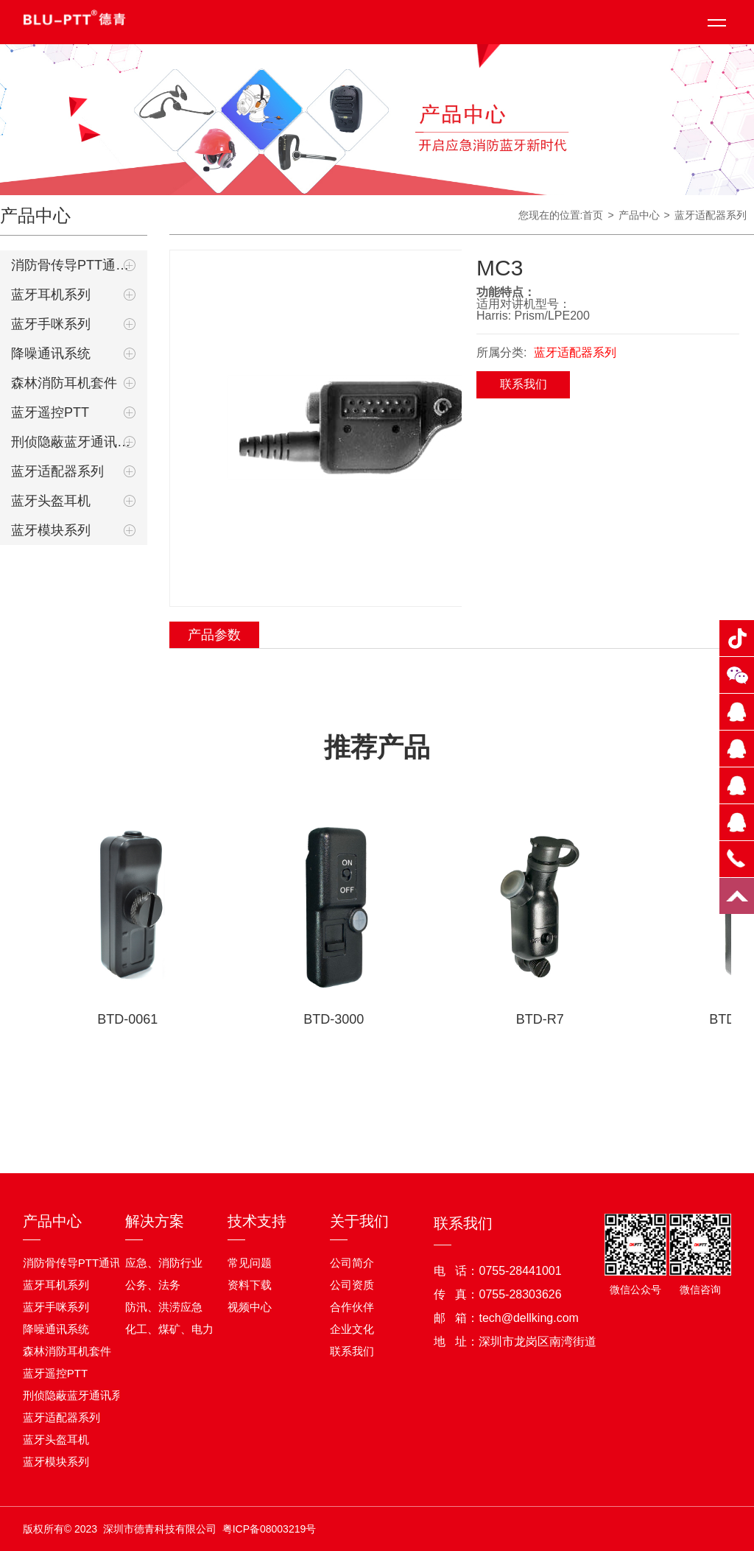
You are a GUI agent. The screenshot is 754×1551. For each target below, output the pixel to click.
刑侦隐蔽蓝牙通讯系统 (73, 442)
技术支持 (257, 1221)
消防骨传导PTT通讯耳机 (73, 265)
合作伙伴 (352, 1307)
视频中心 (250, 1307)
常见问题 (250, 1262)
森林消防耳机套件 (64, 383)
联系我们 (523, 384)
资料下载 (250, 1285)
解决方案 (154, 1221)
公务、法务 (152, 1285)
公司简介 (352, 1262)
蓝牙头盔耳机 (51, 500)
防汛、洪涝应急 (163, 1307)
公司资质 (352, 1285)
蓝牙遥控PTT (50, 412)
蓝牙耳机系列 (51, 294)
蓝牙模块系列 (51, 530)
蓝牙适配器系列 (57, 471)
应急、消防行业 (163, 1262)
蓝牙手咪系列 (51, 324)
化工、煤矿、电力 (169, 1329)
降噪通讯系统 (51, 353)
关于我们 (359, 1221)
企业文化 (352, 1329)
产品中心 (52, 1221)
